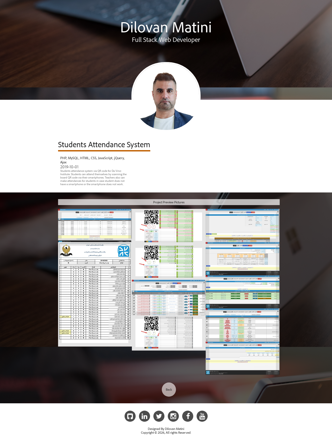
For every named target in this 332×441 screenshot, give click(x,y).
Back (169, 389)
